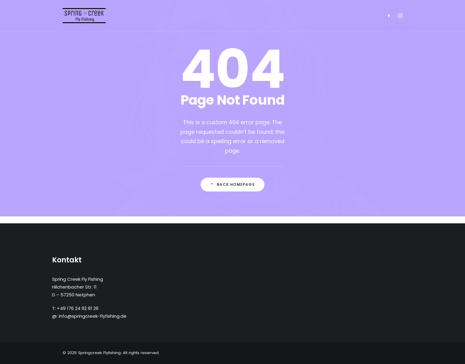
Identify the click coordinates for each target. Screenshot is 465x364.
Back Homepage (232, 184)
